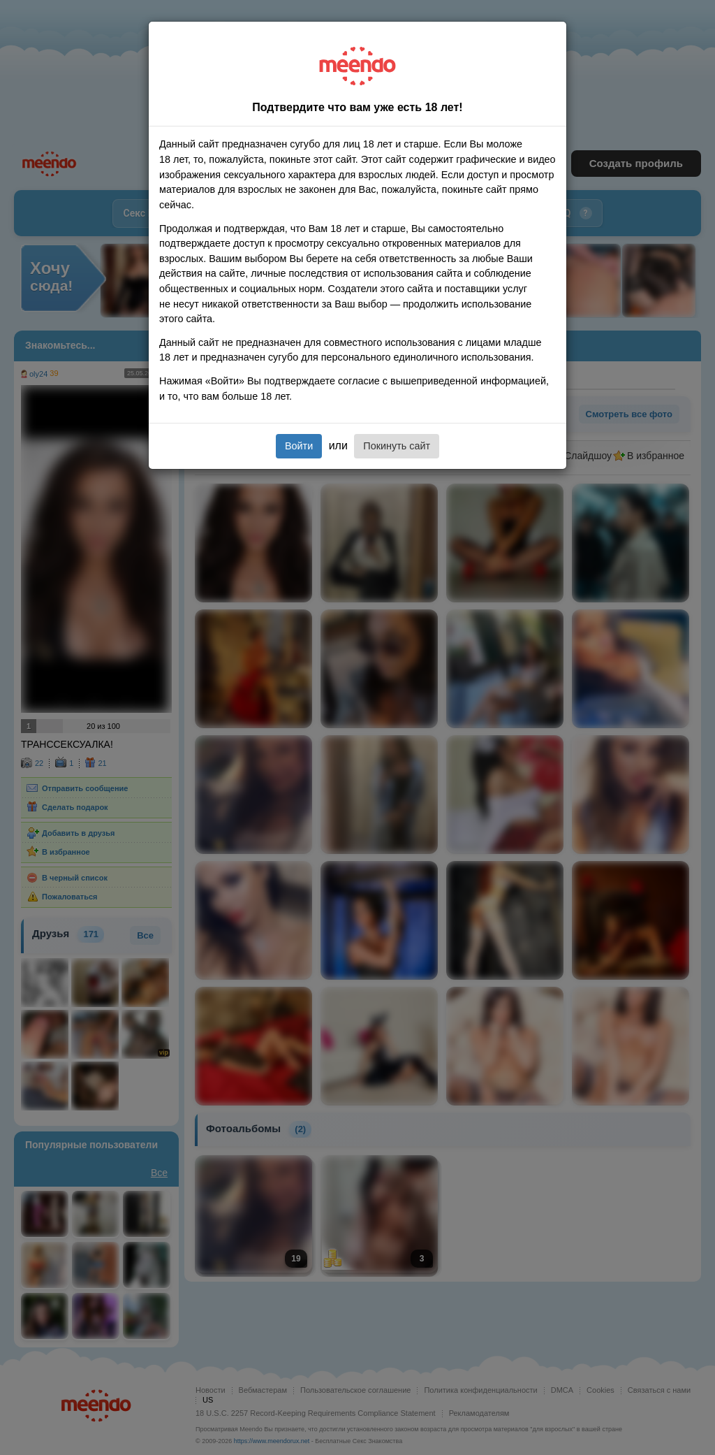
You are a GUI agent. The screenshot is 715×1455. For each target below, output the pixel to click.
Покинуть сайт (396, 445)
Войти (299, 445)
